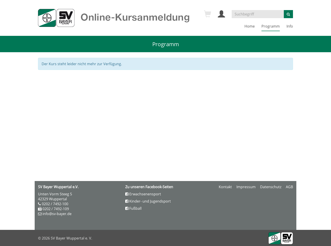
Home (249, 26)
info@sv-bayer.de (57, 213)
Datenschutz (270, 186)
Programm (270, 26)
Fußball (133, 208)
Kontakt (225, 186)
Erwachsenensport (143, 194)
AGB (289, 186)
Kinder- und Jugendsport (148, 201)
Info (289, 26)
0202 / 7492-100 (55, 203)
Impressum (246, 186)
